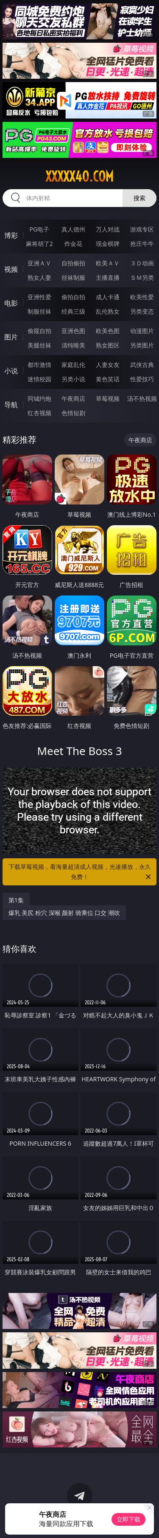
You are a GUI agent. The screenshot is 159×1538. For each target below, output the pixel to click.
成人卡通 (108, 297)
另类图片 (142, 345)
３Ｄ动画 (142, 263)
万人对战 (108, 229)
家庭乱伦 (73, 365)
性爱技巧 (142, 379)
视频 (11, 269)
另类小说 (73, 379)
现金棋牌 (108, 244)
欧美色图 (108, 331)
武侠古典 (142, 365)
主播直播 (108, 277)
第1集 (16, 900)
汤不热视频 (142, 398)
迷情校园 (39, 379)
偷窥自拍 (39, 331)
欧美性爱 (142, 297)
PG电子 (39, 229)
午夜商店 (73, 398)
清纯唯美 (73, 345)
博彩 (11, 235)
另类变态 (142, 311)
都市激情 (39, 365)
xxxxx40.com (79, 176)
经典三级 (73, 311)
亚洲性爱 (39, 297)
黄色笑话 (108, 379)
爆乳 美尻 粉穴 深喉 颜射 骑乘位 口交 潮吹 (64, 913)
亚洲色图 (73, 331)
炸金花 (73, 244)
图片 (11, 337)
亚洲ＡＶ (39, 263)
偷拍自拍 (73, 297)
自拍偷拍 (73, 263)
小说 (11, 370)
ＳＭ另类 (142, 277)
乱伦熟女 (108, 311)
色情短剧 (73, 413)
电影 (11, 303)
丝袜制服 (73, 277)
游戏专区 (142, 229)
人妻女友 (108, 365)
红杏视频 (39, 413)
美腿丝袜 (39, 345)
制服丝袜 (39, 311)
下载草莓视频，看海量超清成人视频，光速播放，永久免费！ (80, 872)
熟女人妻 (39, 277)
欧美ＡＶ (108, 263)
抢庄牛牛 (142, 244)
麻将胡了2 (39, 244)
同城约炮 (39, 398)
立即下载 (128, 1519)
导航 (11, 404)
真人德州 (73, 229)
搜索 (139, 198)
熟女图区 (108, 345)
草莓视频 (108, 398)
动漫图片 (142, 331)
